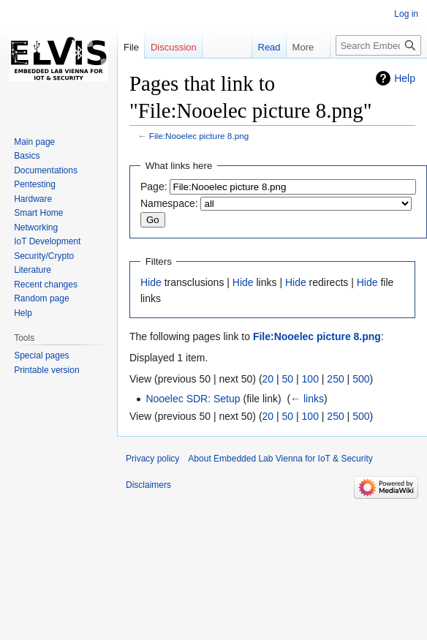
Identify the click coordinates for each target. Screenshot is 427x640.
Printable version (46, 370)
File (131, 47)
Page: (153, 186)
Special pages (41, 355)
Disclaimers (148, 485)
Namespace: (169, 203)
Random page (41, 298)
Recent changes (46, 284)
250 (335, 379)
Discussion (174, 47)
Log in (406, 14)
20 (268, 379)
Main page (34, 142)
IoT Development (47, 241)
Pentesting (35, 184)
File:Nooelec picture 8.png (199, 135)
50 (288, 379)
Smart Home (38, 213)
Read (264, 47)
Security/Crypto (44, 256)
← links (307, 398)
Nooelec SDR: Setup (193, 398)
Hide (151, 282)
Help (404, 78)
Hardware (33, 199)
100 (310, 379)
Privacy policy (152, 458)
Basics (26, 156)
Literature (32, 270)
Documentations (46, 170)
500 (360, 379)
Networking (36, 227)
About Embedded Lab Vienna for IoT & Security (280, 458)
